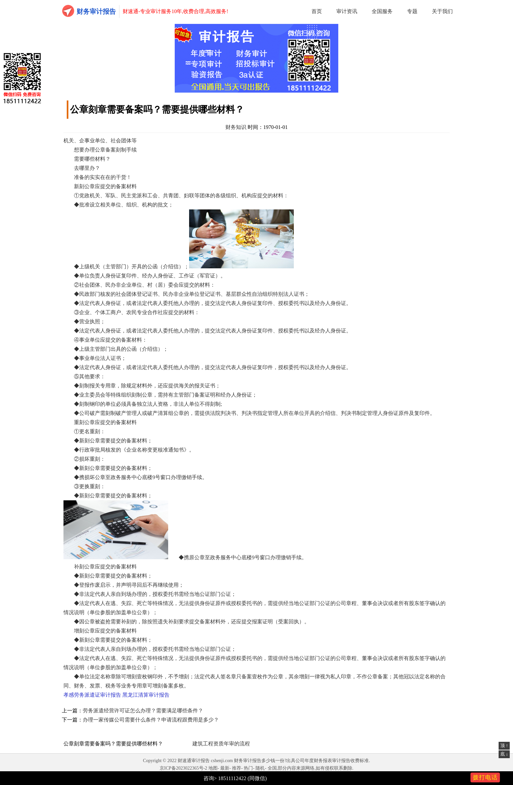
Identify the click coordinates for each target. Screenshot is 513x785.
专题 (412, 11)
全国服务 (382, 11)
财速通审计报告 (194, 760)
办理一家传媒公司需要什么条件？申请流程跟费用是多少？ (151, 720)
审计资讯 (346, 11)
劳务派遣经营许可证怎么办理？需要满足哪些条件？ (143, 710)
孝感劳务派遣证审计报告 (92, 695)
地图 (213, 768)
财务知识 (235, 127)
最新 (224, 768)
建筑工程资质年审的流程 (221, 743)
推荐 (236, 768)
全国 (272, 768)
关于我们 (442, 11)
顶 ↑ (504, 745)
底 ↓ (504, 754)
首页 (316, 11)
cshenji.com (222, 760)
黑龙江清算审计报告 (145, 695)
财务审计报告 (96, 11)
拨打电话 (485, 777)
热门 (248, 768)
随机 (260, 768)
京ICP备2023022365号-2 (183, 768)
